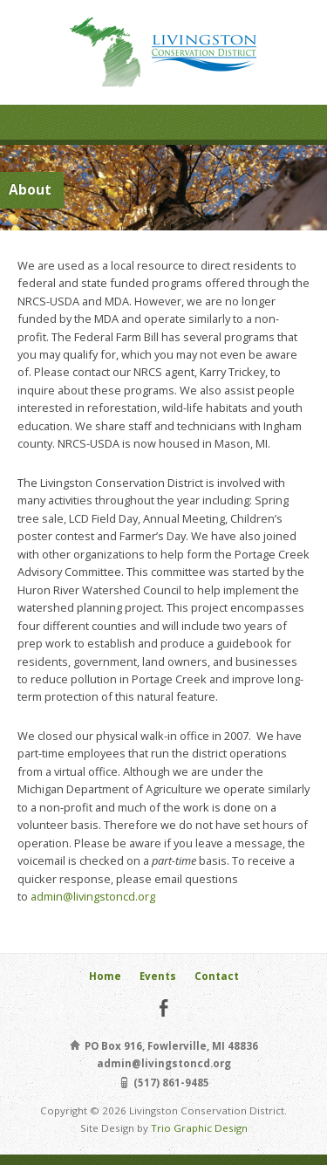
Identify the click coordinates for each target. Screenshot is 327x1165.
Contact (216, 976)
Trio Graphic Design (199, 1127)
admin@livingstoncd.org (93, 896)
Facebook (163, 1007)
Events (158, 976)
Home (105, 976)
